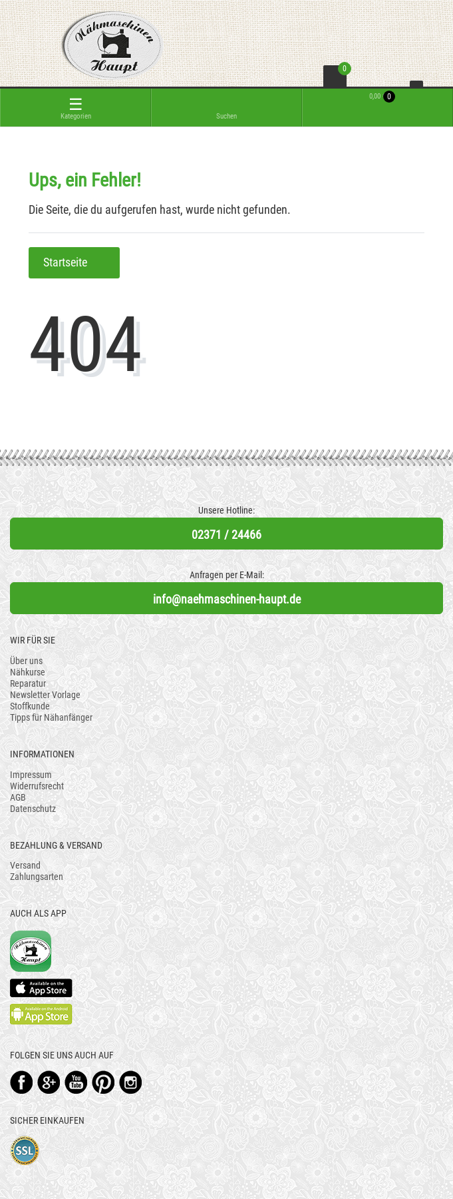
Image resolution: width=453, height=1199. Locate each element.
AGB (18, 797)
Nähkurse (27, 672)
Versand (25, 865)
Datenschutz (33, 808)
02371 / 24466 (226, 535)
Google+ (49, 1082)
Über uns (26, 660)
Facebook (21, 1082)
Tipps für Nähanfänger (51, 717)
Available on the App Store (41, 988)
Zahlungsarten (36, 876)
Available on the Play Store (41, 1014)
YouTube (76, 1082)
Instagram (130, 1082)
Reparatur (28, 683)
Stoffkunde (30, 706)
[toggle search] (226, 108)
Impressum (31, 774)
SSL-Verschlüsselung (25, 1151)
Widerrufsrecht (37, 786)
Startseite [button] (74, 262)
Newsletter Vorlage (45, 694)
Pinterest (103, 1082)
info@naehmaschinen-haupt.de (227, 599)
